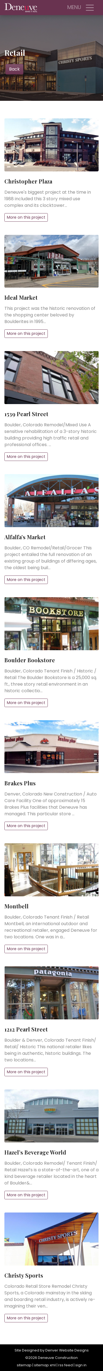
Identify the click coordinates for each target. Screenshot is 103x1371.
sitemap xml (45, 1365)
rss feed (65, 1365)
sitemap (24, 1365)
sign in (81, 1365)
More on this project (26, 217)
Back (14, 69)
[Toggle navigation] (90, 8)
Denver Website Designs (67, 1350)
